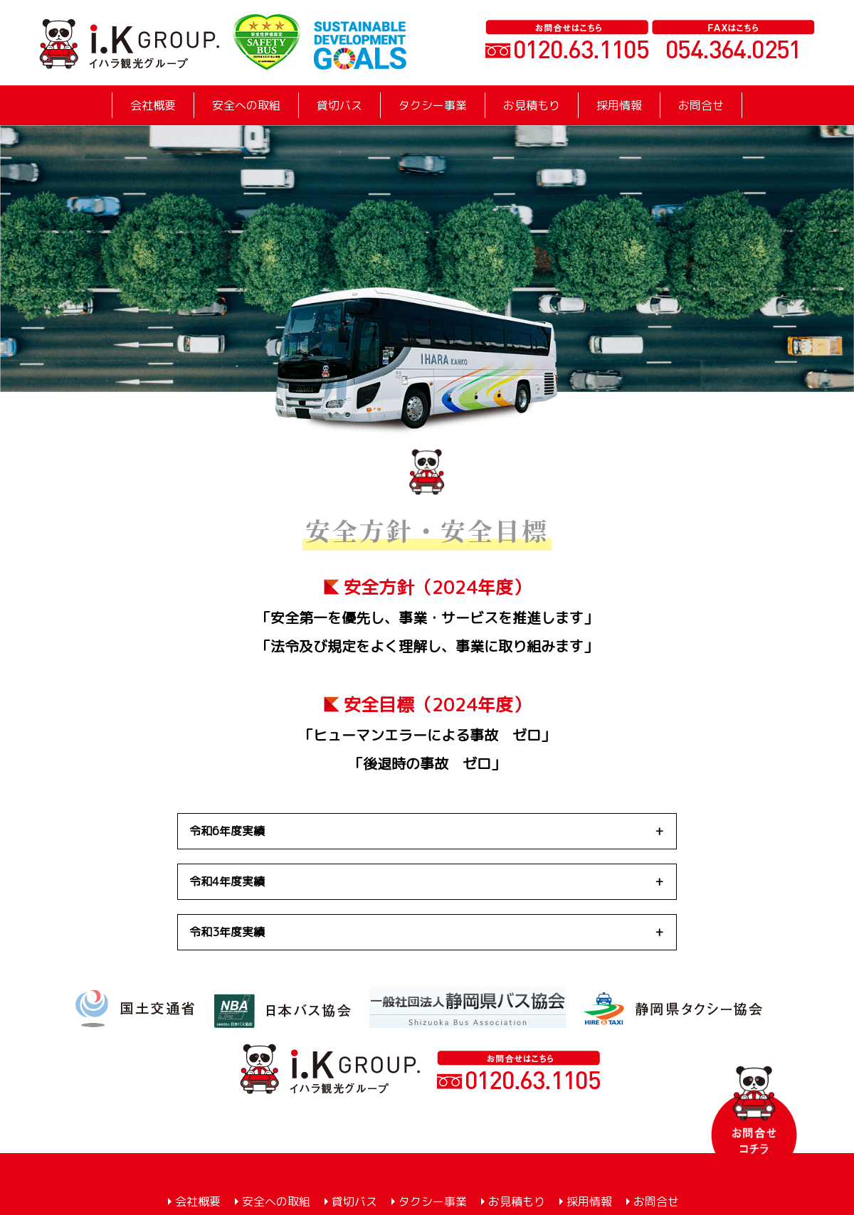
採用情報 (619, 105)
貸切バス (339, 105)
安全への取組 (246, 105)
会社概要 (153, 105)
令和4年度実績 (227, 881)
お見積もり (531, 105)
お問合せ (701, 105)
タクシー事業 (433, 105)
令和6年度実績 (227, 831)
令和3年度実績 (227, 932)
